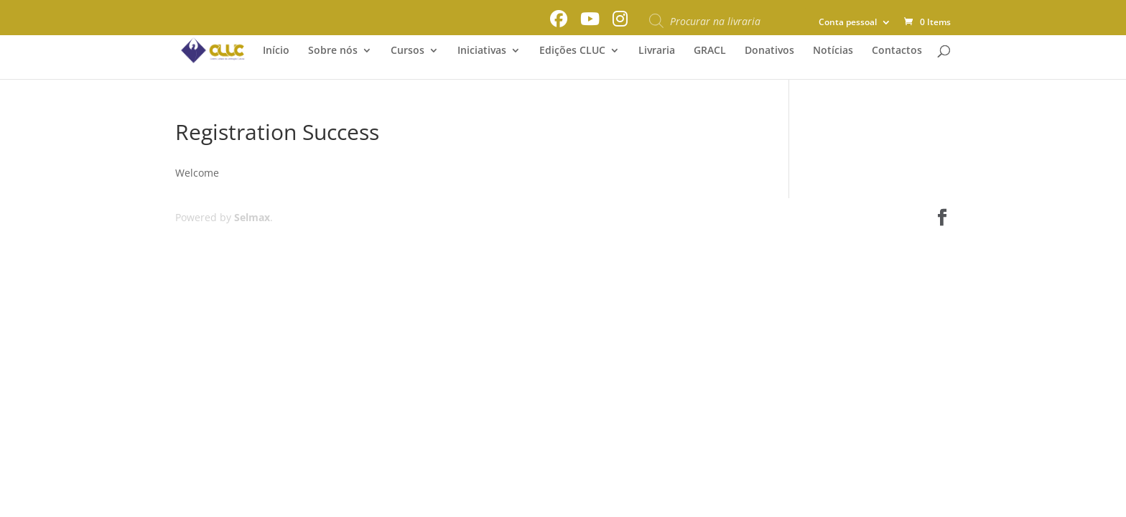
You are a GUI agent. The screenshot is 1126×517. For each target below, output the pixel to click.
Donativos (769, 51)
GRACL (710, 51)
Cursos (407, 51)
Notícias (833, 51)
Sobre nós (333, 51)
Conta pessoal (848, 23)
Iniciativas (481, 51)
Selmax (252, 217)
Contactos (897, 51)
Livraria (656, 51)
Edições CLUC (572, 51)
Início (276, 51)
